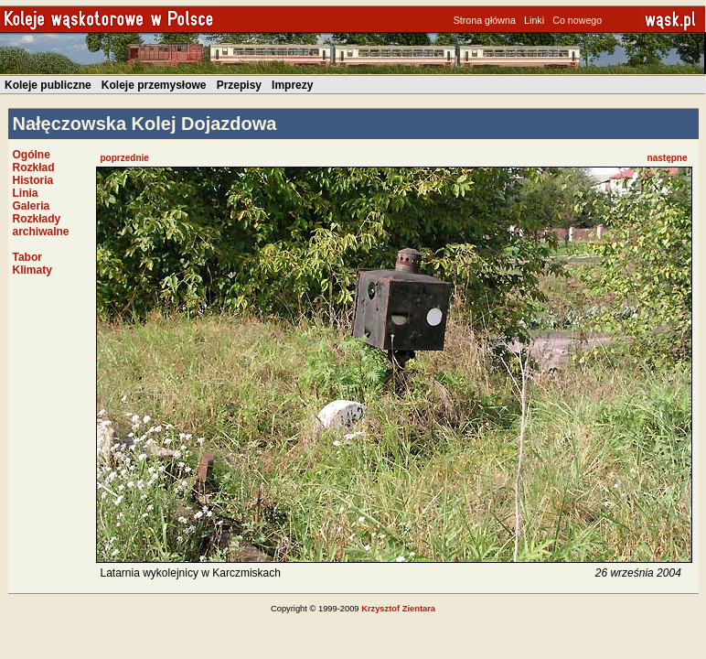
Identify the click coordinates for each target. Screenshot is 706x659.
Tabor (27, 257)
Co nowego (577, 20)
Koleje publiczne (48, 85)
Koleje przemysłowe (154, 85)
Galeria (31, 206)
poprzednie (125, 158)
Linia (25, 193)
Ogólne (31, 154)
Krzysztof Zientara (398, 608)
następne (667, 158)
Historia (33, 180)
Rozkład (34, 167)
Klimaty (32, 270)
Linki (534, 20)
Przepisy (239, 85)
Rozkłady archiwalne (41, 225)
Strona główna (485, 20)
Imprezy (292, 85)
